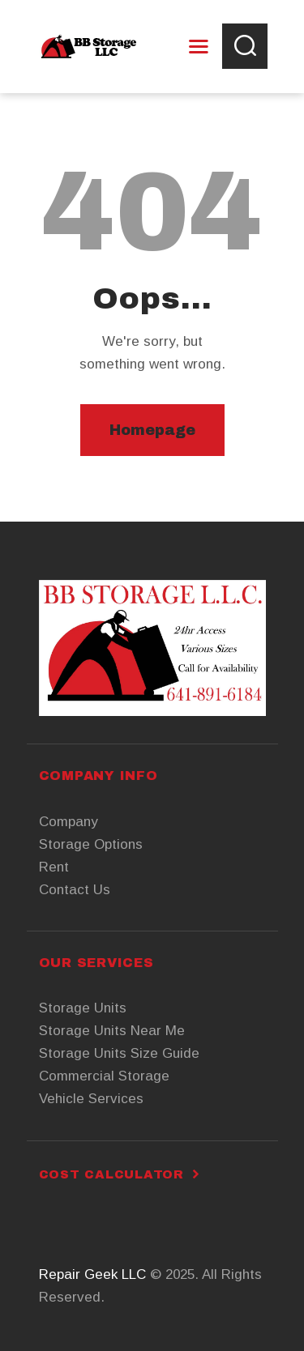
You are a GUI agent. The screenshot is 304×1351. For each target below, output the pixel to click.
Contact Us (74, 889)
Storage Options (91, 844)
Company (68, 821)
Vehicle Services (91, 1098)
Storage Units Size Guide (119, 1053)
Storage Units (82, 1008)
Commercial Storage (104, 1076)
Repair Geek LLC (92, 1274)
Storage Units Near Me (112, 1030)
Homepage (152, 430)
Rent (54, 867)
